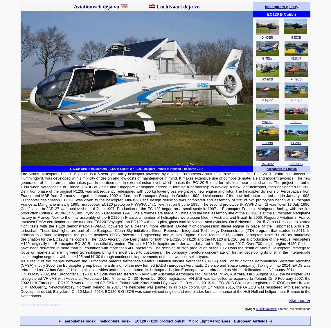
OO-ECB (267, 79)
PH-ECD (295, 79)
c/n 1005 (76, 213)
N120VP (296, 58)
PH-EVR (267, 100)
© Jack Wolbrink (266, 309)
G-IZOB (296, 37)
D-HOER (267, 37)
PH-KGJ (267, 122)
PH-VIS (296, 143)
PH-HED (295, 100)
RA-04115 (296, 164)
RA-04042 (267, 164)
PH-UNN (267, 143)
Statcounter (299, 300)
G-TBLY (267, 58)
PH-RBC (295, 122)
